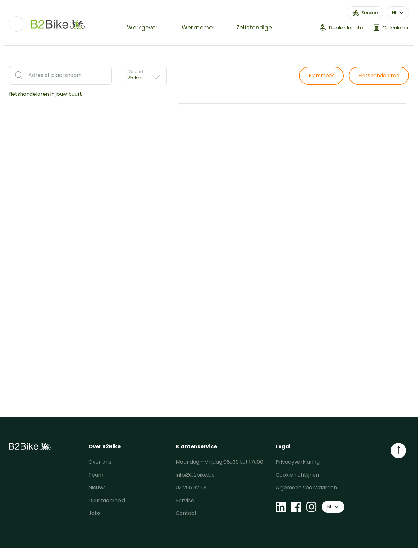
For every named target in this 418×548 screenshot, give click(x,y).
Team (95, 474)
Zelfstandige (254, 27)
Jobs (94, 513)
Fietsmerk (321, 75)
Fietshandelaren (378, 75)
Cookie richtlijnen (297, 474)
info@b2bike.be (195, 474)
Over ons (99, 462)
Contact (186, 513)
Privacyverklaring (298, 462)
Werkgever (142, 27)
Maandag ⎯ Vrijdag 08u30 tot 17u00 (219, 462)
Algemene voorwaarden (306, 487)
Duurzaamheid (106, 500)
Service (185, 500)
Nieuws (97, 487)
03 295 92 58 (191, 487)
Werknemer (198, 27)
